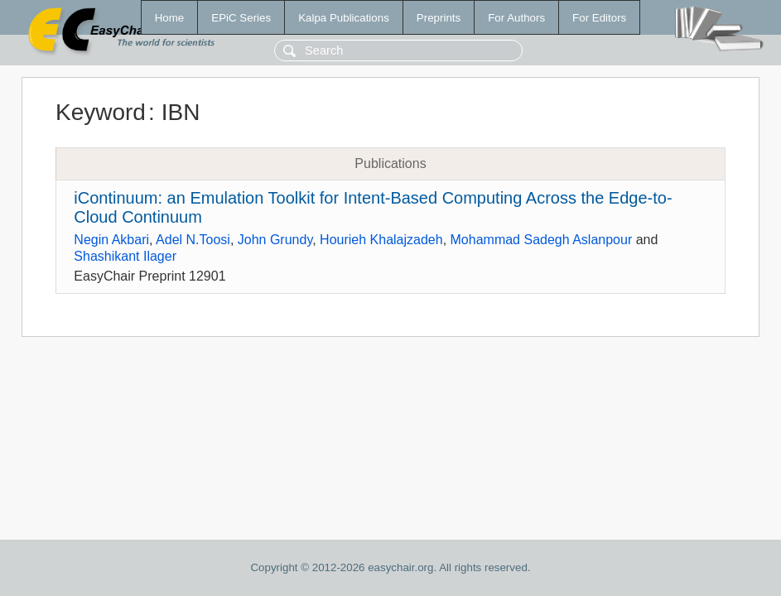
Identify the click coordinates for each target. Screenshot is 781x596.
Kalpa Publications (343, 18)
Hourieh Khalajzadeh (381, 240)
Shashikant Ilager (125, 256)
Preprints (438, 18)
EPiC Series (241, 18)
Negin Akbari (111, 240)
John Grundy (275, 240)
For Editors (599, 18)
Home (170, 18)
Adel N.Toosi (193, 240)
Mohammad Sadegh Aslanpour (542, 240)
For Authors (516, 18)
